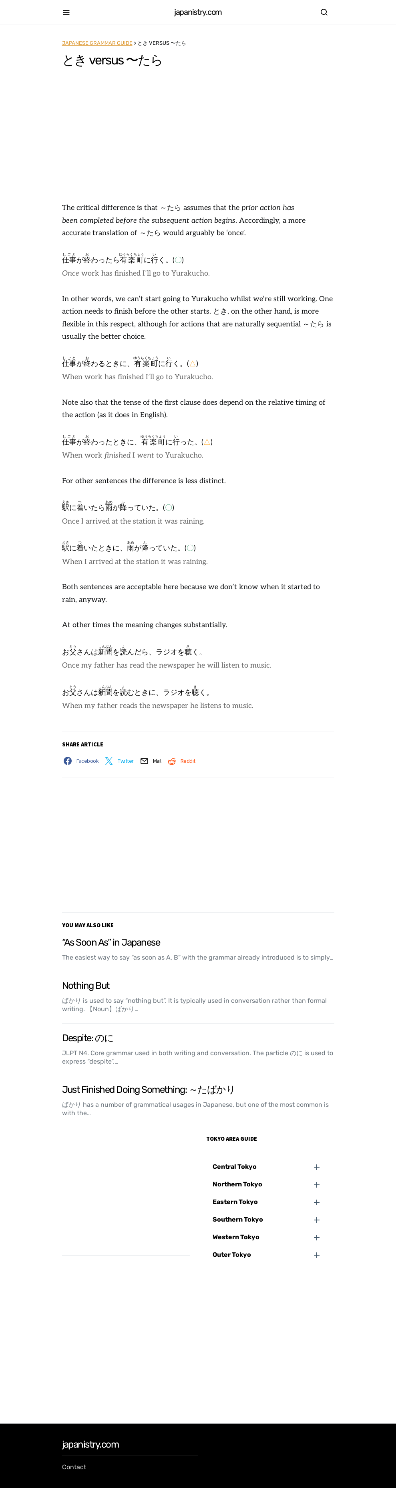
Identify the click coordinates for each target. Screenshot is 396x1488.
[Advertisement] (198, 136)
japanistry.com (198, 12)
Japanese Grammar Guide (97, 43)
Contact (74, 1467)
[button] (273, 1167)
